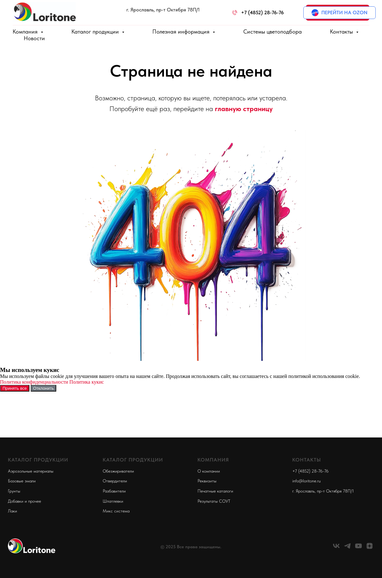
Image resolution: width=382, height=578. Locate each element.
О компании (208, 471)
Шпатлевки (113, 501)
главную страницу (244, 108)
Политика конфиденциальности (34, 382)
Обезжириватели (118, 471)
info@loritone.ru (306, 480)
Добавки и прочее (24, 501)
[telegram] (347, 548)
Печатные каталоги (215, 490)
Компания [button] (26, 31)
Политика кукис (87, 382)
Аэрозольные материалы (30, 471)
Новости (34, 38)
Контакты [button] (342, 31)
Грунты (14, 490)
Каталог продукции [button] (95, 31)
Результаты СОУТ (213, 501)
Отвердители (115, 480)
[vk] (336, 548)
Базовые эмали (22, 480)
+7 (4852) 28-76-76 (310, 471)
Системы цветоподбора (272, 31)
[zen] (369, 548)
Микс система (116, 510)
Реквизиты (206, 480)
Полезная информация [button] (181, 31)
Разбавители (114, 490)
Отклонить (43, 388)
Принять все (15, 388)
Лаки (12, 510)
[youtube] (358, 548)
